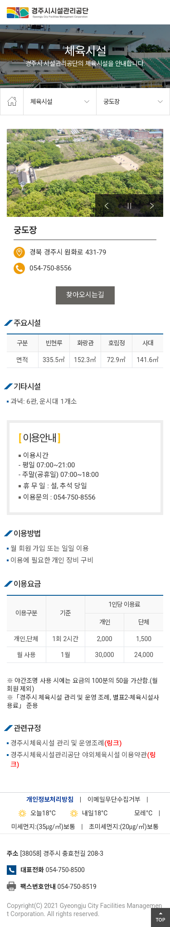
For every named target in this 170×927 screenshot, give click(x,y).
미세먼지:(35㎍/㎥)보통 (43, 826)
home (11, 101)
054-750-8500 (64, 869)
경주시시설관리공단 (47, 13)
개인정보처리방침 (49, 799)
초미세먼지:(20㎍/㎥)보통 (124, 826)
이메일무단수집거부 (114, 799)
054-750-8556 (50, 268)
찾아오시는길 (85, 295)
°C (135, 813)
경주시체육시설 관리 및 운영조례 (66, 743)
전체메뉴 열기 (158, 11)
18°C (35, 813)
